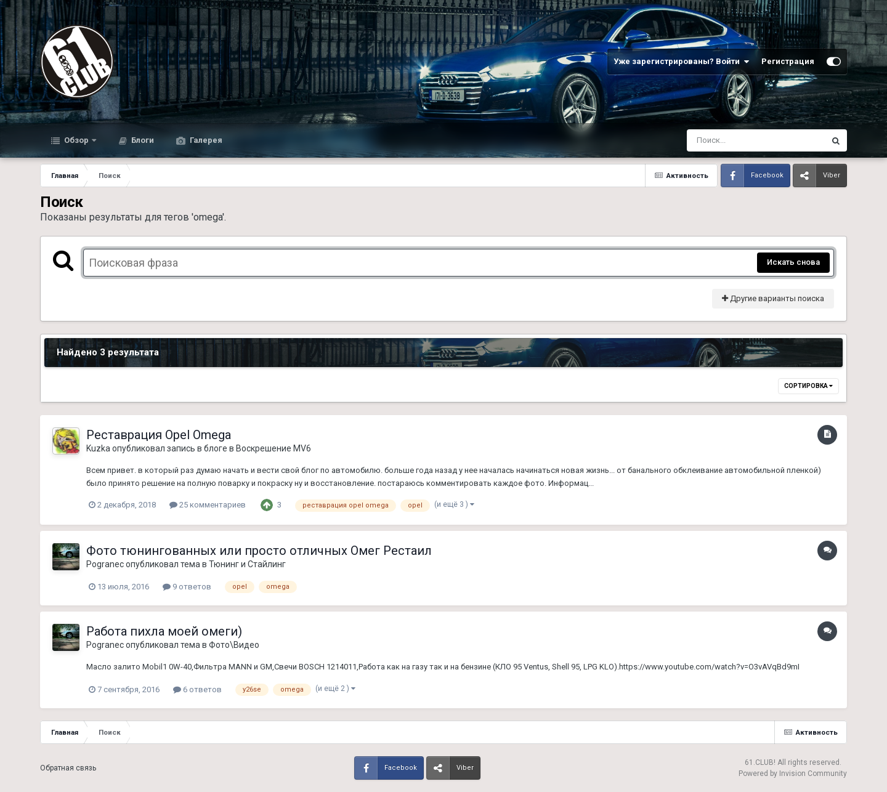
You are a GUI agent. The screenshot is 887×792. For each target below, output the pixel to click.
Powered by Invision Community (793, 773)
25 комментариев (207, 504)
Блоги (141, 140)
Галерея (205, 140)
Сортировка (808, 385)
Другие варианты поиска (773, 298)
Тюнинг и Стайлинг (247, 564)
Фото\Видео (234, 645)
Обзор (76, 140)
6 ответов (197, 689)
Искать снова (793, 262)
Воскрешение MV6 (273, 448)
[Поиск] (733, 140)
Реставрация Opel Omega (158, 434)
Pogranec (105, 564)
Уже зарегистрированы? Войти (681, 62)
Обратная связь (68, 768)
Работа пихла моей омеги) (164, 631)
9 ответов (187, 586)
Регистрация (787, 61)
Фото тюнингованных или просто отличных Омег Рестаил (259, 550)
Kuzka (98, 448)
